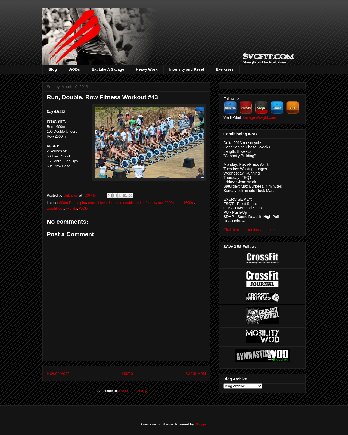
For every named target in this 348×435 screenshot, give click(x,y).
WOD (83, 208)
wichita (71, 208)
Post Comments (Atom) (137, 391)
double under (133, 203)
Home (127, 373)
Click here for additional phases (249, 230)
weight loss (55, 208)
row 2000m (166, 203)
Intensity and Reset (186, 69)
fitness (151, 203)
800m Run (67, 203)
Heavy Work (147, 69)
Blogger (201, 424)
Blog (52, 69)
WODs (74, 69)
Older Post (196, 373)
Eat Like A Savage (108, 69)
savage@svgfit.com (259, 117)
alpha (81, 203)
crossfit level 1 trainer (104, 203)
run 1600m (185, 203)
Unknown (71, 195)
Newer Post (58, 373)
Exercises (225, 69)
